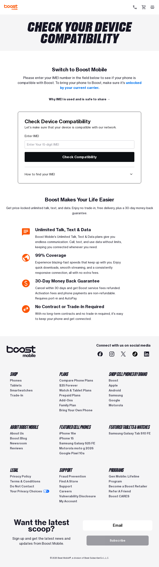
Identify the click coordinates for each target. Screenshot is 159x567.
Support (65, 486)
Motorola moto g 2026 (76, 448)
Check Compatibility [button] (79, 157)
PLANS (63, 374)
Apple (113, 385)
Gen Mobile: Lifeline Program (124, 479)
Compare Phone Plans (76, 380)
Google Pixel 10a (71, 453)
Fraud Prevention (72, 476)
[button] (131, 174)
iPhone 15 (66, 438)
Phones (16, 380)
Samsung (116, 395)
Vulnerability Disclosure (77, 496)
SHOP (13, 374)
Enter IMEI (32, 136)
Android (115, 390)
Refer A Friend (120, 491)
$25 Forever (68, 385)
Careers (65, 491)
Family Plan (67, 405)
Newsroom (18, 443)
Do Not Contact (22, 486)
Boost (113, 380)
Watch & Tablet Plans (75, 390)
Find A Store (68, 481)
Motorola (116, 405)
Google (114, 400)
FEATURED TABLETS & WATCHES (129, 427)
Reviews (16, 448)
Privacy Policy (20, 476)
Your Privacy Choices (29, 491)
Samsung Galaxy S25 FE (77, 443)
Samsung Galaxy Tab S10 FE (130, 433)
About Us (17, 433)
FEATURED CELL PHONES (74, 427)
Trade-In (16, 395)
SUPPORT (65, 470)
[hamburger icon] (152, 7)
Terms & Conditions (25, 481)
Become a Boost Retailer (128, 486)
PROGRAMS (116, 470)
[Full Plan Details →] (79, 99)
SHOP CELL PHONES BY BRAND (128, 374)
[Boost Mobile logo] (11, 7)
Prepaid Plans (70, 395)
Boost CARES (119, 496)
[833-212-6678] (135, 7)
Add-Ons (66, 400)
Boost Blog (18, 438)
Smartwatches (21, 390)
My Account (68, 501)
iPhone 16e (67, 433)
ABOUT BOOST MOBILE (24, 427)
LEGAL (14, 470)
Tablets (16, 385)
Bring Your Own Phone (76, 410)
